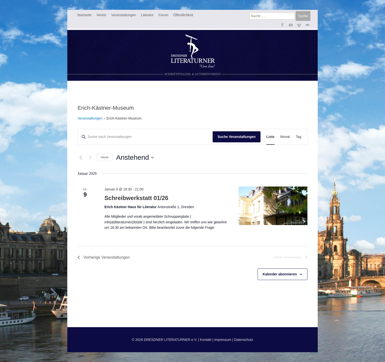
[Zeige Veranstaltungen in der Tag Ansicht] (298, 137)
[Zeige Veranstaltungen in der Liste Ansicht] (270, 137)
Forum (163, 15)
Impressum (222, 340)
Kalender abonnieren (280, 274)
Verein (101, 15)
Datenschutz (243, 340)
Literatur (147, 15)
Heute (105, 157)
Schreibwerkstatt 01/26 (136, 198)
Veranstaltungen (123, 15)
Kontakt (205, 340)
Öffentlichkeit (183, 15)
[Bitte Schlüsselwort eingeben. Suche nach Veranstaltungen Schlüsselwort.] (145, 137)
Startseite (84, 15)
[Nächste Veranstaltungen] (90, 158)
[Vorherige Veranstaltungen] (80, 158)
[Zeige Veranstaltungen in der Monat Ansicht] (285, 137)
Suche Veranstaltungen (237, 137)
